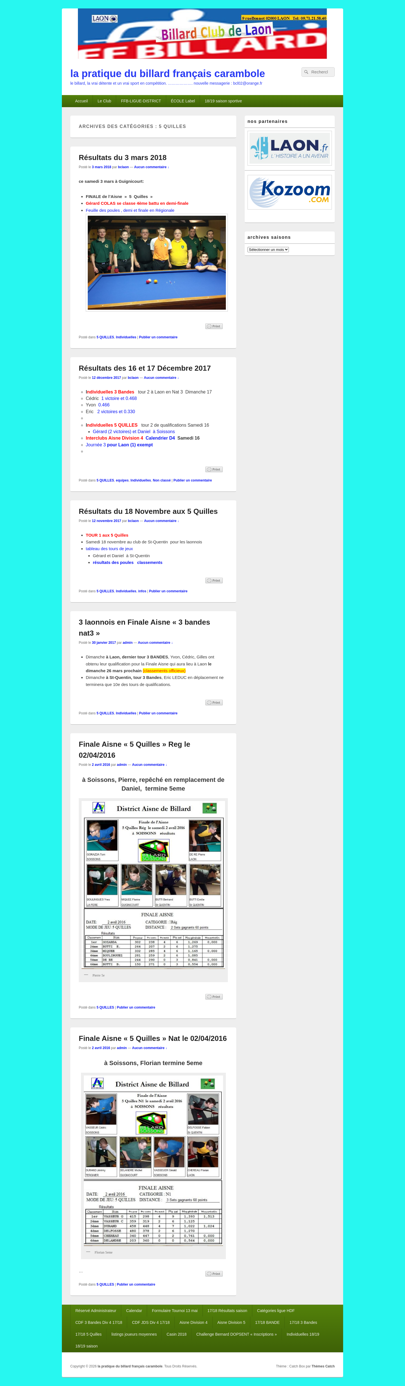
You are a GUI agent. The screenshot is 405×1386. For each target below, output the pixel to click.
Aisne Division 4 (193, 1322)
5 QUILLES (105, 337)
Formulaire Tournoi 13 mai (174, 1310)
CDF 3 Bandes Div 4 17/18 (98, 1322)
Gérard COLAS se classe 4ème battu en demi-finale (137, 203)
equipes (122, 480)
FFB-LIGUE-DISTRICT (141, 101)
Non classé (161, 480)
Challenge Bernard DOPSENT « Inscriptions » (236, 1334)
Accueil (81, 101)
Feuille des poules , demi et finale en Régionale (130, 210)
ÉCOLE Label (183, 101)
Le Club (104, 101)
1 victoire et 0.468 (119, 398)
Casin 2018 (176, 1334)
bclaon (123, 167)
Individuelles (126, 337)
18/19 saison (86, 1346)
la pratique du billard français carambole (167, 73)
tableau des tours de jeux (109, 548)
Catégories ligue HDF (276, 1310)
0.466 (103, 404)
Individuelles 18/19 (303, 1334)
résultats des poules (113, 562)
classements (149, 562)
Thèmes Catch (323, 1366)
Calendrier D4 (160, 438)
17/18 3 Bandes (303, 1322)
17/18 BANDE (267, 1322)
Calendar (134, 1310)
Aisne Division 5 (231, 1322)
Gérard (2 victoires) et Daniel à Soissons (134, 431)
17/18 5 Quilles (88, 1334)
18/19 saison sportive (223, 101)
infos (142, 591)
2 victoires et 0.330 (115, 411)
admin (127, 643)
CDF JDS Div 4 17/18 (151, 1322)
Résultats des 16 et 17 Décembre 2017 (145, 368)
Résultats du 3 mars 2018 (122, 157)
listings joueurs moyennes (134, 1334)
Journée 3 (119, 444)
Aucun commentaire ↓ (151, 167)
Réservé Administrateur (95, 1310)
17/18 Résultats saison (228, 1310)
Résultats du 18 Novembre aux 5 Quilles (148, 511)
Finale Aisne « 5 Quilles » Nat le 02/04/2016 (153, 1038)
